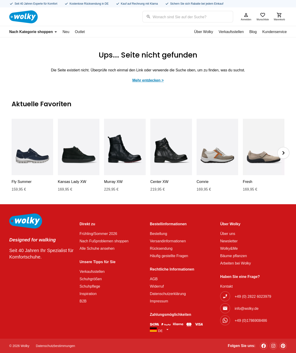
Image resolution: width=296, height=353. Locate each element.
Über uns (227, 234)
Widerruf (157, 286)
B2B (83, 301)
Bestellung (158, 234)
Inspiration (88, 294)
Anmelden (246, 16)
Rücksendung (161, 248)
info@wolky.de (247, 308)
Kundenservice (274, 32)
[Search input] (182, 16)
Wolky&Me (229, 248)
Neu (65, 32)
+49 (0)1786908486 (251, 321)
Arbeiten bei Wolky (235, 263)
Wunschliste (262, 16)
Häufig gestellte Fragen (169, 256)
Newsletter (229, 241)
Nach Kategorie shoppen (33, 32)
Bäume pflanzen (233, 256)
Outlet (80, 32)
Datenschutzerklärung (168, 294)
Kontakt (226, 286)
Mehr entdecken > (148, 80)
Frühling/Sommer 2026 (98, 234)
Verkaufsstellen (231, 32)
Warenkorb (279, 16)
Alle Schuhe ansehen (97, 248)
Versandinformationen (168, 241)
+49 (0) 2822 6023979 (253, 296)
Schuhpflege (90, 286)
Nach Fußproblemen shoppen (104, 241)
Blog (253, 32)
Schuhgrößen (91, 279)
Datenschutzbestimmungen (55, 346)
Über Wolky (203, 32)
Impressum (159, 301)
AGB (154, 279)
